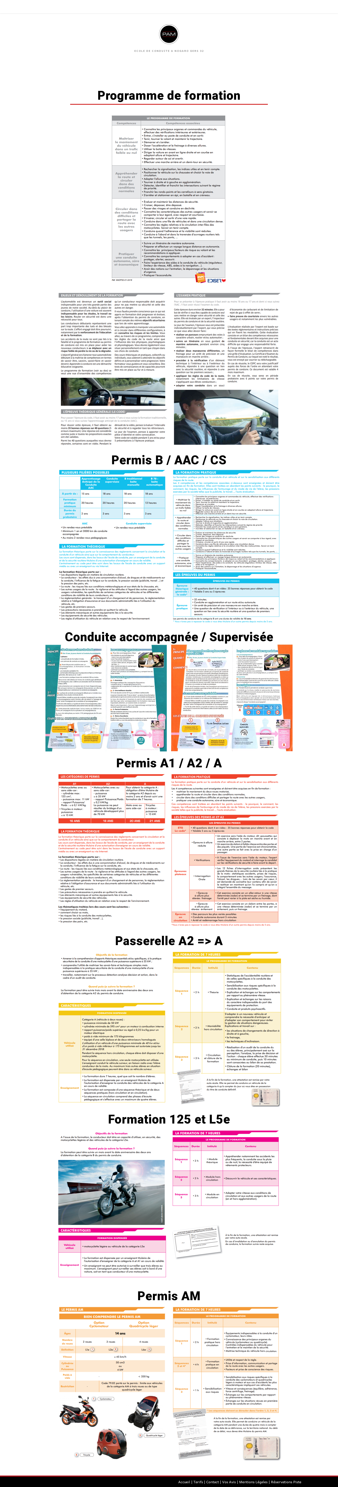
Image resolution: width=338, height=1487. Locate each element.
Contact (212, 1482)
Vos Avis (229, 1482)
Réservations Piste (286, 1482)
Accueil (184, 1482)
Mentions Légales (253, 1482)
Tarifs (198, 1482)
